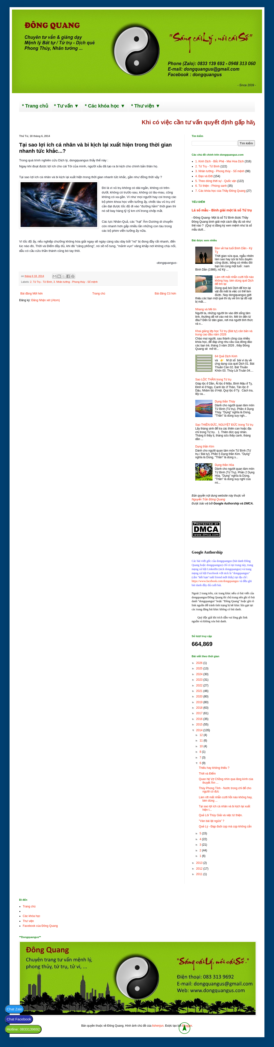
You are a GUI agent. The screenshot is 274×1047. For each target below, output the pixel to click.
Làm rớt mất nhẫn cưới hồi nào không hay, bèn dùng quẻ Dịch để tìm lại (234, 280)
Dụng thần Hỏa (224, 465)
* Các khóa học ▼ (105, 105)
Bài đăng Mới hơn (31, 293)
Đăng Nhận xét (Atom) (45, 300)
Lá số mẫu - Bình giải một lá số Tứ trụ (222, 210)
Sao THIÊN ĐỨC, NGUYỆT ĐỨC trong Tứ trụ (224, 424)
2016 (199, 719)
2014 (199, 730)
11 (202, 740)
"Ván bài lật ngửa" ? (211, 821)
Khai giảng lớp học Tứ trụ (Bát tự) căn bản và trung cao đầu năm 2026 (223, 332)
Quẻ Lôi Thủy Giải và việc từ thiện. (221, 815)
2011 (199, 874)
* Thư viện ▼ (145, 105)
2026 (199, 663)
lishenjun (157, 1025)
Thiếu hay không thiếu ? (214, 768)
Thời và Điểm (207, 773)
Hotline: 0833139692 (23, 1029)
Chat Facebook (19, 1019)
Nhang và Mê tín (205, 309)
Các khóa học (31, 916)
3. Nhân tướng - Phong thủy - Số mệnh (75, 281)
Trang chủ (98, 293)
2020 (199, 696)
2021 (199, 691)
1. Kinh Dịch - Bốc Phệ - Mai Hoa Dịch (219, 161)
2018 (199, 707)
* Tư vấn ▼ (66, 105)
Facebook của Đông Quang (40, 926)
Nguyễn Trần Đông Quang (208, 499)
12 (202, 735)
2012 (199, 868)
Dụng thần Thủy (225, 401)
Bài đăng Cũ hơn (165, 293)
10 (202, 746)
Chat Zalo (14, 1009)
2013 (199, 863)
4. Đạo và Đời (204, 176)
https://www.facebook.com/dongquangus (215, 581)
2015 (199, 724)
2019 (199, 702)
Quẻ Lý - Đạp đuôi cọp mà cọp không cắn (225, 826)
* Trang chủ (35, 105)
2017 (199, 713)
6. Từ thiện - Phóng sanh (211, 185)
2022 (199, 685)
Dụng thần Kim (204, 446)
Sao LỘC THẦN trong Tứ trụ (213, 379)
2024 (199, 674)
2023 (199, 679)
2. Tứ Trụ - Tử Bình (41, 281)
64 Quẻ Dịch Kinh (226, 356)
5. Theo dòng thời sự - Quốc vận (215, 181)
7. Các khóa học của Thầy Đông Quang (220, 190)
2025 (199, 668)
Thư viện (28, 921)
